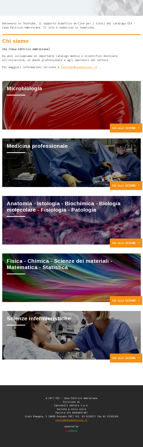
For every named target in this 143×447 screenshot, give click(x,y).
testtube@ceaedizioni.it (79, 67)
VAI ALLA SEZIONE (126, 128)
